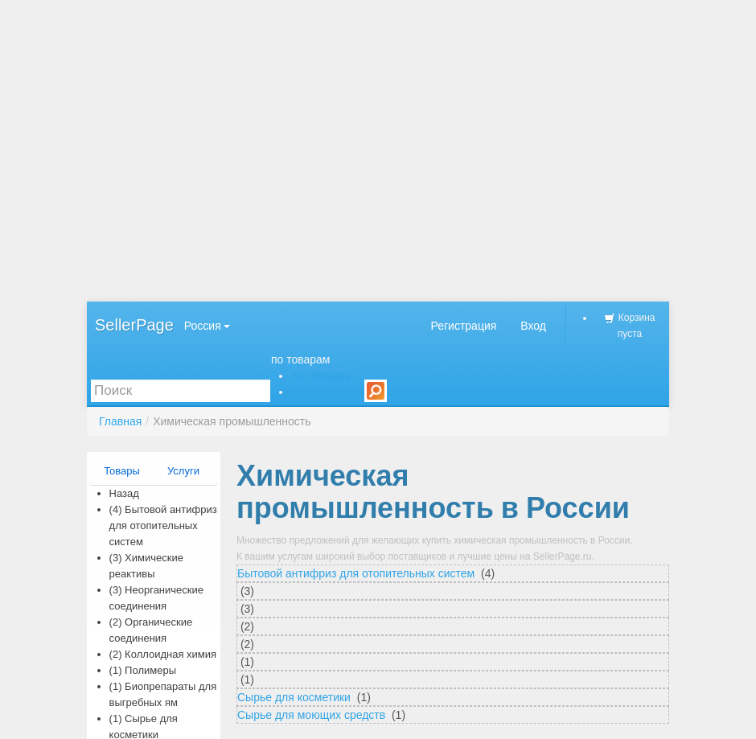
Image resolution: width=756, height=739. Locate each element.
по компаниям (327, 391)
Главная (120, 421)
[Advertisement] (378, 151)
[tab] (122, 471)
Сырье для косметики (295, 697)
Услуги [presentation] (183, 471)
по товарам (301, 359)
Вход (533, 325)
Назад (124, 493)
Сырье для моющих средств (312, 714)
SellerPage (134, 325)
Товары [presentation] (122, 471)
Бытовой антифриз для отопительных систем (357, 573)
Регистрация (463, 325)
